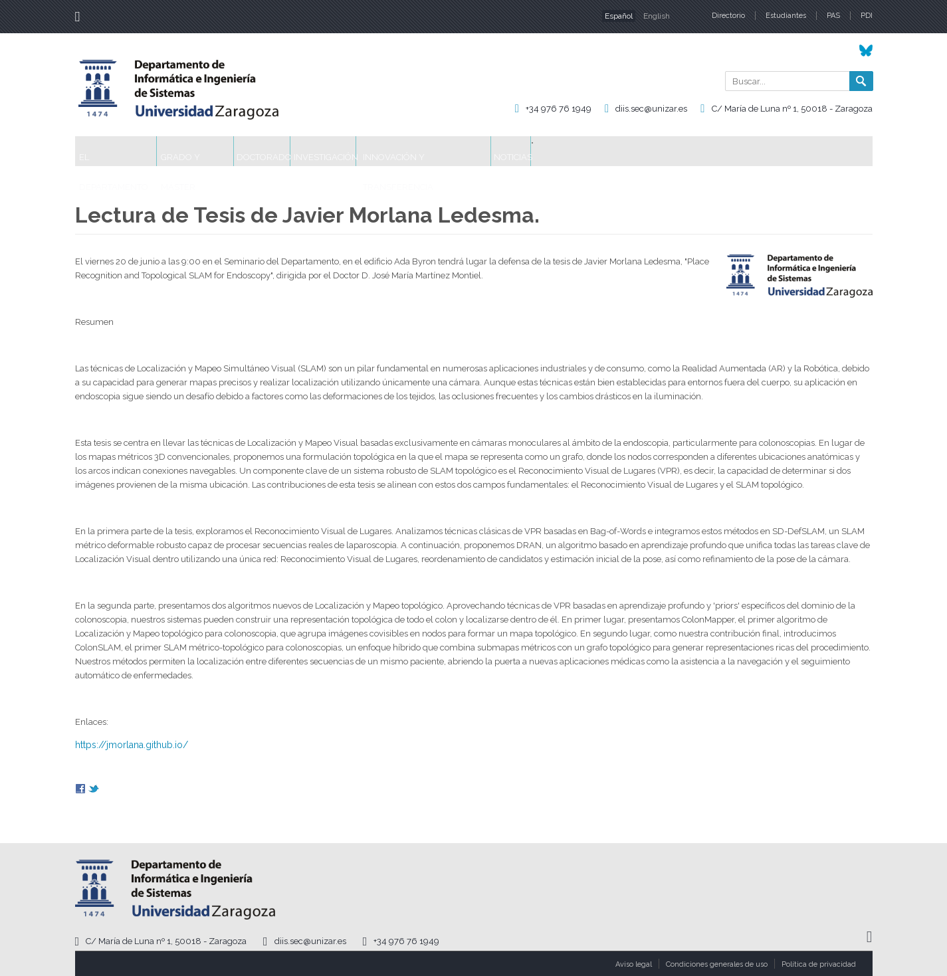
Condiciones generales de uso (717, 964)
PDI (867, 15)
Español (619, 16)
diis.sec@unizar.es (651, 109)
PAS (833, 15)
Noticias (654, 151)
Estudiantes (786, 15)
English (656, 16)
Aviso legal (633, 964)
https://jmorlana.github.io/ (131, 744)
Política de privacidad (819, 964)
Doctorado (327, 151)
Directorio (728, 15)
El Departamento (128, 151)
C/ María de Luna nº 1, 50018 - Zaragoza (792, 109)
